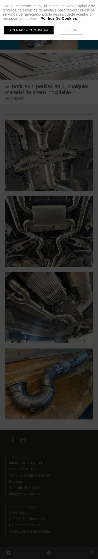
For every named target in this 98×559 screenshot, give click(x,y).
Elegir (71, 30)
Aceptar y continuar (28, 30)
